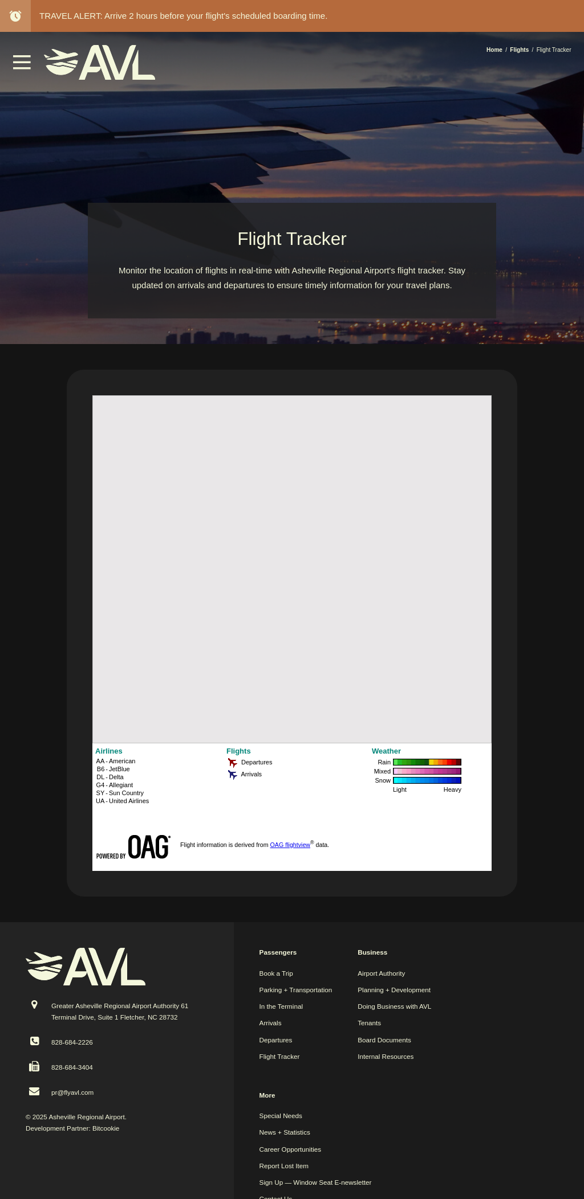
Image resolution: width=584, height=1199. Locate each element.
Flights (519, 50)
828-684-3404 (72, 1067)
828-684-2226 (72, 1042)
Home (494, 50)
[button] (22, 66)
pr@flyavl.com (72, 1092)
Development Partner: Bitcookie (72, 1128)
